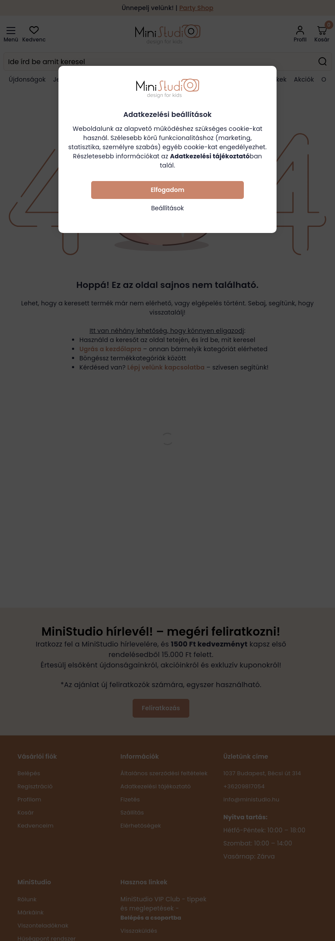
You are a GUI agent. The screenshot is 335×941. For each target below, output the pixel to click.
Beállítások (167, 208)
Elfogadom (167, 189)
